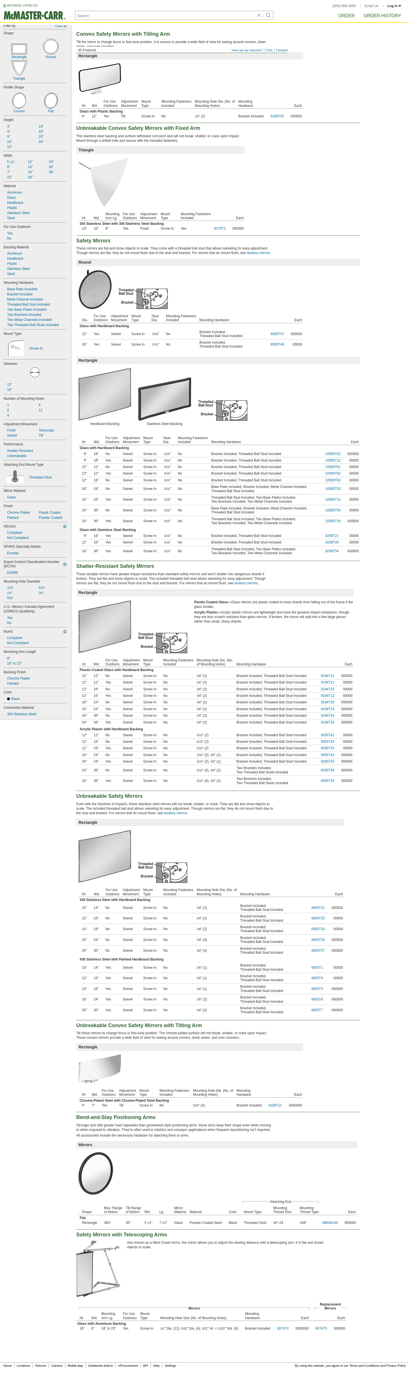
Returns (40, 1365)
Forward (282, 50)
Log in (394, 6)
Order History (382, 15)
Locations (23, 1365)
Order (346, 15)
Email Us (371, 6)
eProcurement (128, 1365)
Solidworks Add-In (100, 1365)
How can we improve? (247, 50)
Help (156, 1365)
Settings (170, 1365)
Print (269, 50)
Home (7, 1365)
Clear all (61, 26)
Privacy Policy (396, 1365)
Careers (56, 1365)
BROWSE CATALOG (22, 5)
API (145, 1365)
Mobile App (75, 1365)
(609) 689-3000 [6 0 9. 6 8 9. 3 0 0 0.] (344, 6)
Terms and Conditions (364, 1365)
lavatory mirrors (258, 253)
